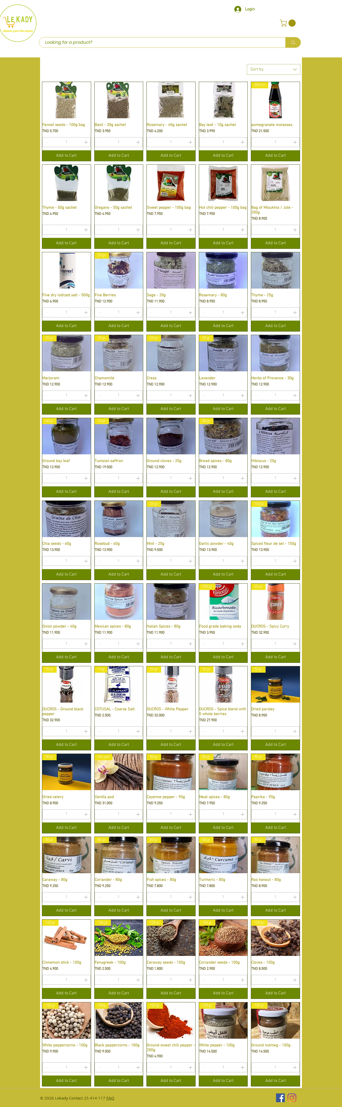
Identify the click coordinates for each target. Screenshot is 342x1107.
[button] (288, 23)
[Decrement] (46, 142)
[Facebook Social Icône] (280, 1097)
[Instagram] (291, 1097)
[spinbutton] (66, 142)
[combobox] (273, 69)
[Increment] (86, 142)
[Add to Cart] (66, 155)
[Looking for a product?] (159, 42)
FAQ (110, 1098)
